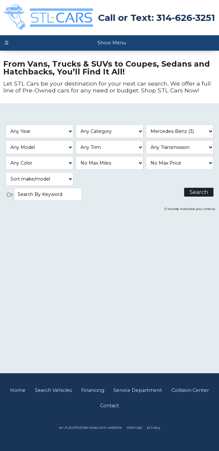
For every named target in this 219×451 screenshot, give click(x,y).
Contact (109, 406)
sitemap (134, 427)
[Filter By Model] (40, 147)
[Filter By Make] (180, 131)
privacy (153, 427)
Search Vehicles (53, 390)
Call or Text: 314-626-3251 (156, 17)
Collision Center (190, 390)
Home (17, 390)
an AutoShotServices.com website (90, 427)
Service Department (137, 390)
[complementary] (199, 431)
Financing (92, 390)
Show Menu (65, 43)
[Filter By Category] (110, 131)
